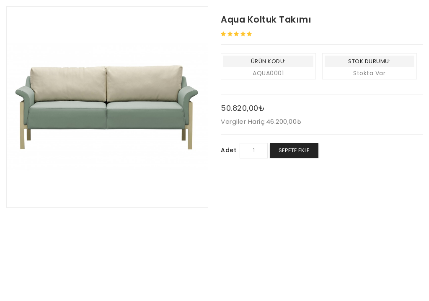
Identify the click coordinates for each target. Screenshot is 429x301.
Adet (228, 150)
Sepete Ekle (294, 150)
